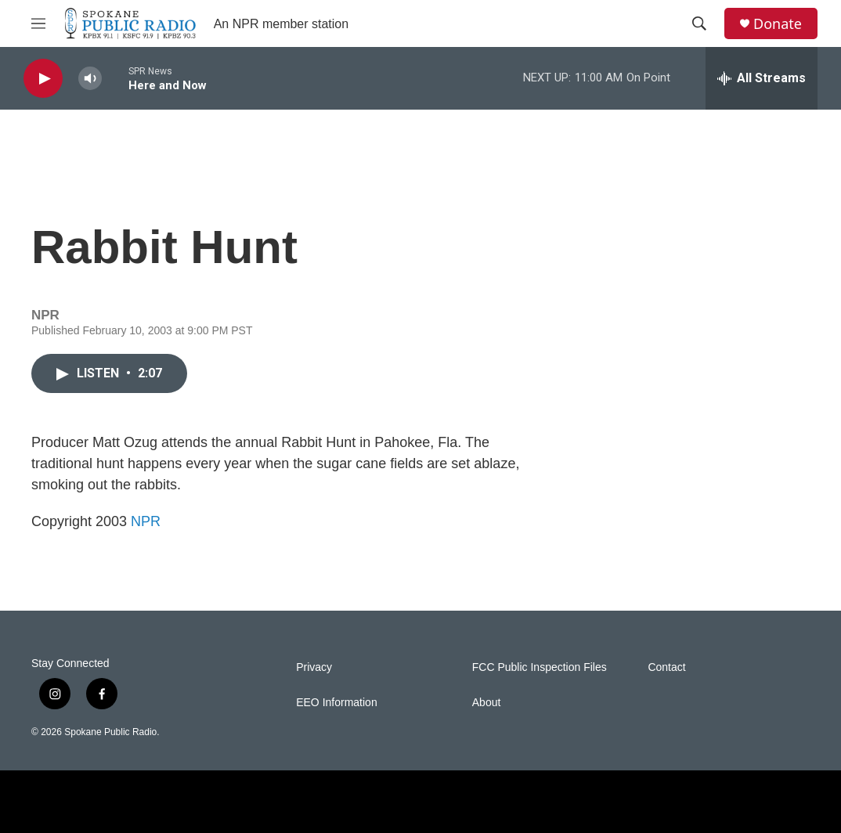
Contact (666, 667)
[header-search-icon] (699, 23)
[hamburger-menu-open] (38, 23)
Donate (777, 24)
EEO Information (336, 703)
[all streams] (762, 78)
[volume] (90, 78)
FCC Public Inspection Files (539, 667)
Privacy (314, 667)
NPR (146, 521)
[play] (43, 79)
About (486, 703)
